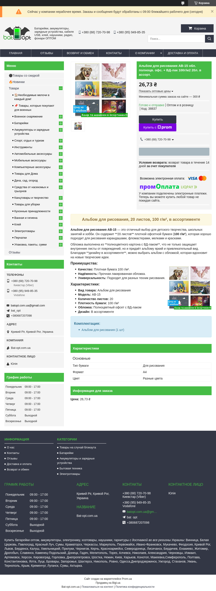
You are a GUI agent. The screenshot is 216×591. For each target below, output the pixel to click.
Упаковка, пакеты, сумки (30, 244)
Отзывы (46, 53)
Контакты (113, 53)
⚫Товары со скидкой (24, 75)
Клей (17, 224)
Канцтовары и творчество (31, 197)
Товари (14, 88)
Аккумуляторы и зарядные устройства (76, 460)
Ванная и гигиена (25, 217)
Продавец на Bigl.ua (108, 582)
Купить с (157, 127)
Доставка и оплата (183, 53)
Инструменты (23, 147)
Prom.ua (127, 578)
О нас (11, 447)
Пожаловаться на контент (97, 586)
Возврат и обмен (80, 53)
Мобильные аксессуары (30, 160)
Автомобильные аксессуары (33, 153)
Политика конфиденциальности (135, 586)
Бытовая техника (71, 468)
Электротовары (24, 231)
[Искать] (209, 39)
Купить (157, 119)
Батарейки (21, 123)
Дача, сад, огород (26, 180)
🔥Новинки (17, 82)
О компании (145, 53)
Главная (15, 53)
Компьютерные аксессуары (32, 167)
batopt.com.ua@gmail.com (28, 305)
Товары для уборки (27, 204)
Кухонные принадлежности (32, 211)
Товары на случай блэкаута (78, 447)
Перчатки (20, 237)
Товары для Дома (26, 173)
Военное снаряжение (28, 116)
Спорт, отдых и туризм (29, 140)
